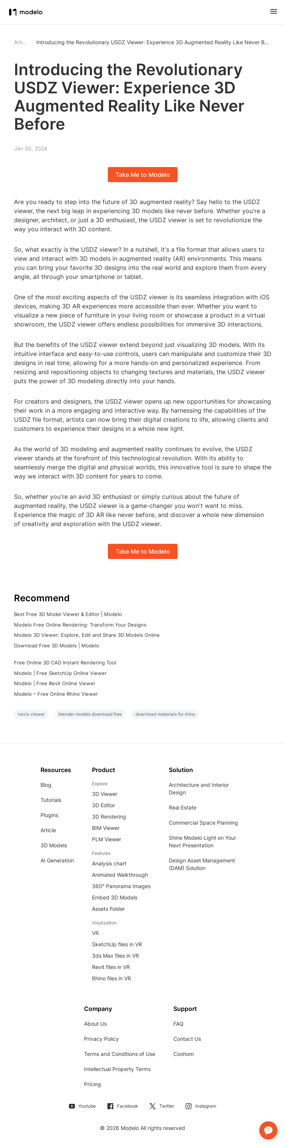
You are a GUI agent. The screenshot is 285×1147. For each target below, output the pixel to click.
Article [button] (21, 42)
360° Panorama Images (121, 886)
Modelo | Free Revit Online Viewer (54, 683)
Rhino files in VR (111, 978)
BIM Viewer (106, 828)
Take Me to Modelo (142, 174)
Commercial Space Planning (203, 822)
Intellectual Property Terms (117, 1069)
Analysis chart (109, 863)
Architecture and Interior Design (199, 789)
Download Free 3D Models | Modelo (56, 645)
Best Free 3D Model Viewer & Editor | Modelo (68, 614)
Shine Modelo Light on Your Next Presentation (202, 841)
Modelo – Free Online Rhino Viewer (56, 694)
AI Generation (57, 860)
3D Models (53, 845)
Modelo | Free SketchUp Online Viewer (60, 673)
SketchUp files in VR (117, 944)
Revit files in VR (111, 967)
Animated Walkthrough (120, 874)
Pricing (92, 1084)
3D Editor (103, 805)
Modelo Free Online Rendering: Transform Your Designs (80, 625)
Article (48, 830)
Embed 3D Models (114, 897)
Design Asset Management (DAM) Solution (202, 864)
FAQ (178, 1023)
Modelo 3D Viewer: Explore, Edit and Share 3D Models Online (87, 635)
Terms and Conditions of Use (119, 1054)
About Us (95, 1023)
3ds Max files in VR (115, 955)
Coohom (183, 1054)
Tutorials (50, 800)
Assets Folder (108, 909)
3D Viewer (104, 794)
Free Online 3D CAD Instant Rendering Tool (65, 662)
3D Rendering (109, 816)
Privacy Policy (101, 1039)
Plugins (49, 815)
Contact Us (187, 1039)
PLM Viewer (106, 839)
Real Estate (182, 807)
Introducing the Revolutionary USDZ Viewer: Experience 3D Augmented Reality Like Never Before (153, 42)
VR (95, 933)
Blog (45, 785)
